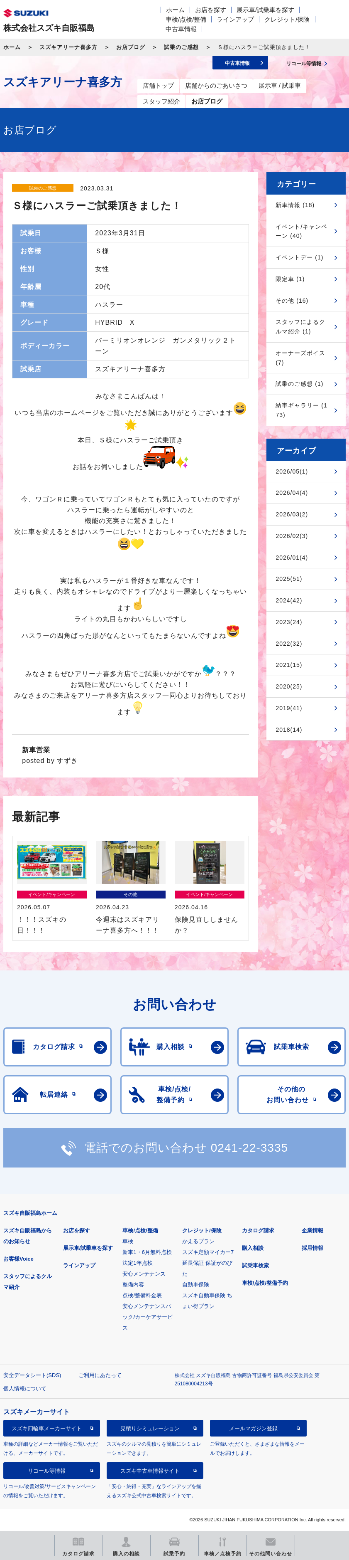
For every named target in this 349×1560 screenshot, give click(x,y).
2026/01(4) (292, 557)
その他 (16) (292, 300)
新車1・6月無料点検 (146, 1252)
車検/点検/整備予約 (265, 1283)
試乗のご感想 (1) (299, 383)
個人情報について (24, 1388)
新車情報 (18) (295, 205)
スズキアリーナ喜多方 (68, 47)
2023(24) (289, 622)
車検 (127, 1241)
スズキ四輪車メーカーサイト (47, 1428)
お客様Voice (18, 1259)
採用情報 (312, 1248)
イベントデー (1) (299, 257)
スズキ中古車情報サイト (150, 1471)
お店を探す (210, 10)
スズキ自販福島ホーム (30, 1213)
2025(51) (289, 578)
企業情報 (312, 1230)
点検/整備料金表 (142, 1295)
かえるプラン (198, 1241)
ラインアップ (235, 19)
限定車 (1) (290, 279)
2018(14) (289, 729)
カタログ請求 (258, 1230)
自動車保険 (195, 1284)
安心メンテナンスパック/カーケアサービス (147, 1317)
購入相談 (253, 1248)
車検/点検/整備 (186, 19)
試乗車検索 (255, 1265)
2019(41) (289, 708)
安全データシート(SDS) (32, 1375)
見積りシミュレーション (150, 1428)
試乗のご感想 (181, 47)
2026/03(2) (292, 514)
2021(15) (289, 665)
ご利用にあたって (100, 1375)
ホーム (175, 10)
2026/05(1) (292, 471)
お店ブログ (130, 47)
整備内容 (133, 1284)
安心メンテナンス (144, 1274)
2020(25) (289, 686)
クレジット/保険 (287, 19)
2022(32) (289, 643)
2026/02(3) (292, 536)
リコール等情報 (47, 1471)
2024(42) (289, 600)
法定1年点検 (137, 1263)
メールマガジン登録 (253, 1428)
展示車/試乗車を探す (265, 10)
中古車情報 (181, 29)
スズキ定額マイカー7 (208, 1252)
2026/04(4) (292, 492)
